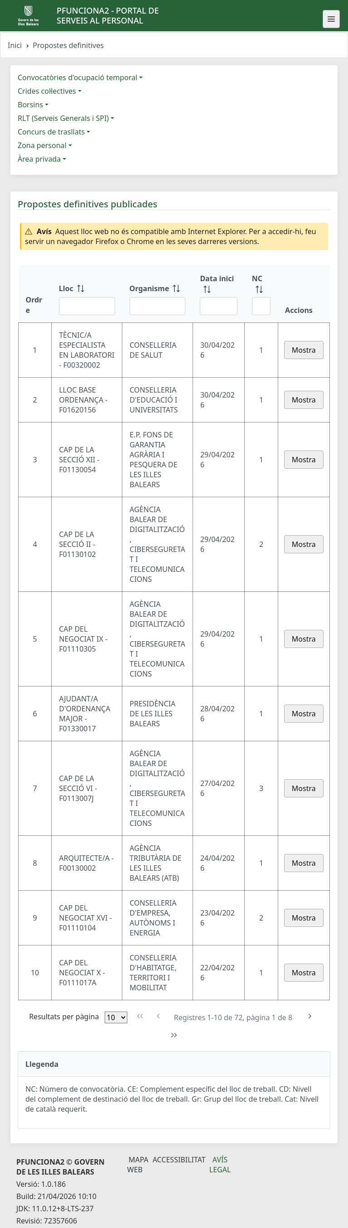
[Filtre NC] (261, 306)
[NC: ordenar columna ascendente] (261, 293)
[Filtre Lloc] (87, 306)
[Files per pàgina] (116, 1017)
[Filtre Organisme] (158, 306)
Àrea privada (39, 159)
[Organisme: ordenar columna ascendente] (157, 293)
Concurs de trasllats (51, 132)
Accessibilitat (179, 1160)
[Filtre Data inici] (218, 306)
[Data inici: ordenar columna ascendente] (218, 293)
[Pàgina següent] (309, 1016)
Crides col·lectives (47, 91)
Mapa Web (138, 1165)
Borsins (30, 105)
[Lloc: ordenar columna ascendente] (87, 293)
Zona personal (42, 145)
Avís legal (220, 1165)
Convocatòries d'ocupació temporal (77, 77)
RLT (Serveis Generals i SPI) (63, 118)
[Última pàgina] (174, 1035)
